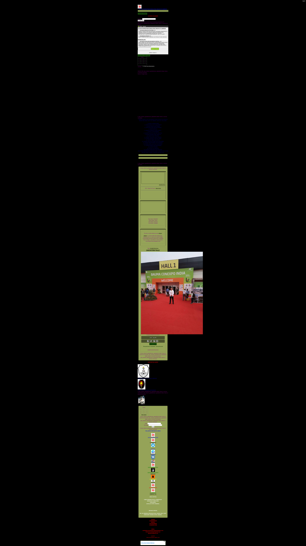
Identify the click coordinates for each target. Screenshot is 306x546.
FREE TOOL (146, 55)
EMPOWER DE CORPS (153, 472)
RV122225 (140, 4)
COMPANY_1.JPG (142, 78)
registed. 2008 (141, 105)
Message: (146, 425)
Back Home (158, 188)
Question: (140, 19)
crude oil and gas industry (143, 98)
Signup (144, 26)
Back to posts (153, 344)
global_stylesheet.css (142, 102)
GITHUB (153, 482)
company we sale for (142, 96)
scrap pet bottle (141, 108)
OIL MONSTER (153, 479)
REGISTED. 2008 (142, 2)
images (139, 104)
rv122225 (140, 107)
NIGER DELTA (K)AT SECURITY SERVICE (147, 378)
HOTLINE (140, 55)
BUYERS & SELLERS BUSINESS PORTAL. (150, 41)
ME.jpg (139, 82)
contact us (140, 97)
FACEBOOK (153, 454)
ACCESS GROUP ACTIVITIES (147, 30)
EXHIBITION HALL (154, 248)
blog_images (140, 91)
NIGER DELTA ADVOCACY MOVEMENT (147, 390)
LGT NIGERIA (153, 492)
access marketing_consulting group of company (148, 90)
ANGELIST (153, 473)
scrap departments (142, 109)
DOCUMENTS (141, 80)
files (138, 101)
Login (141, 26)
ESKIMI (153, 462)
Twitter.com (140, 86)
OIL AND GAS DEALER (143, 83)
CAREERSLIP (153, 442)
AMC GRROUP (141, 75)
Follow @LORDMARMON (162, 66)
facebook (140, 100)
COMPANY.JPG (141, 76)
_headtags (140, 87)
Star (154, 337)
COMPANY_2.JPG (142, 79)
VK (153, 459)
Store (139, 85)
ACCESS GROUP (153, 487)
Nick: (146, 423)
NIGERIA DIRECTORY (153, 467)
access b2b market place (143, 89)
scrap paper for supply (143, 112)
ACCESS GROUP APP (153, 437)
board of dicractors (142, 93)
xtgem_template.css (142, 115)
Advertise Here (162, 184)
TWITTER (153, 449)
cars (139, 94)
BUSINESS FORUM (144, 35)
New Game (142, 64)
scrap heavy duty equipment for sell (145, 111)
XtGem (160, 233)
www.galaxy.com (141, 113)
